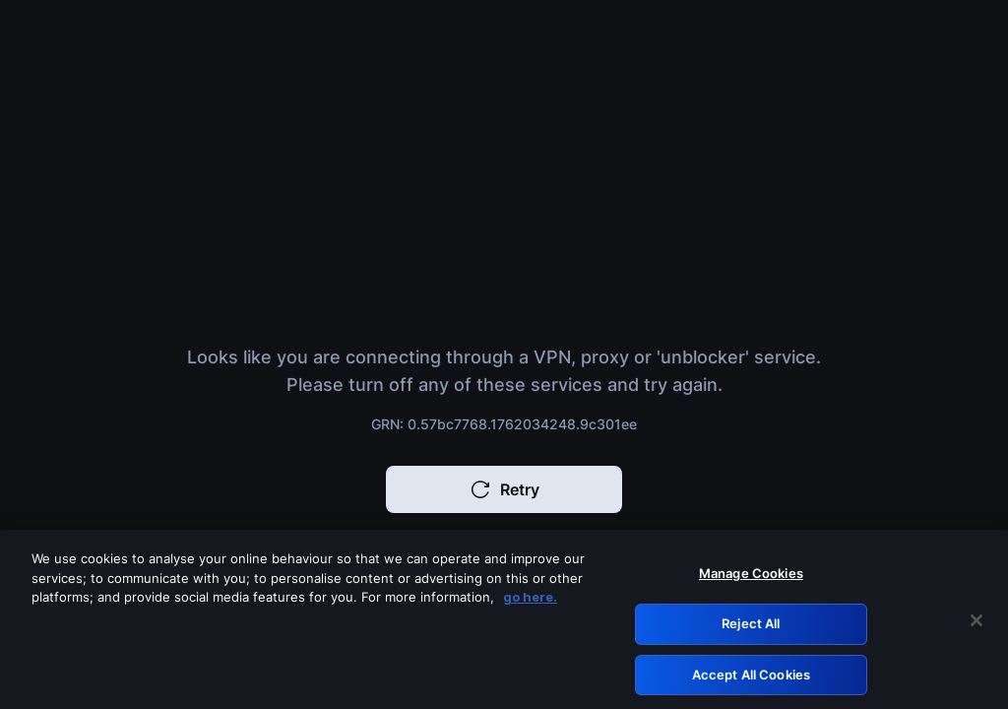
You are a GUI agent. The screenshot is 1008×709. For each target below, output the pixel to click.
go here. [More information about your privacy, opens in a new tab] (530, 602)
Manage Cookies (751, 578)
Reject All (751, 627)
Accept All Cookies (751, 678)
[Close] (976, 624)
